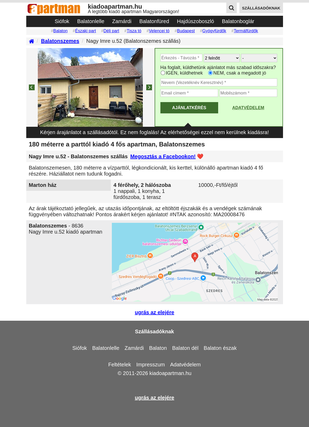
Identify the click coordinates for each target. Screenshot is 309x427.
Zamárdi (121, 21)
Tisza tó (134, 31)
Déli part (111, 31)
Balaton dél (185, 348)
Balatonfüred (154, 21)
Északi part (85, 31)
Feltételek (119, 364)
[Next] (149, 87)
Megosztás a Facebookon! (163, 156)
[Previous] (32, 87)
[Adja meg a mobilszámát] (248, 93)
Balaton (60, 31)
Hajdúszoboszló (195, 21)
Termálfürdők (246, 31)
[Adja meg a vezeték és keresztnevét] (218, 82)
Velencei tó (159, 31)
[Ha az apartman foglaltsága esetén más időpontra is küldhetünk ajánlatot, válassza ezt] (163, 73)
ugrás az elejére (154, 312)
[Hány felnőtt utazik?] (222, 58)
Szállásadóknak (154, 331)
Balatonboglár (238, 21)
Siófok (62, 21)
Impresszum (150, 364)
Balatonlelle (90, 21)
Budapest (186, 31)
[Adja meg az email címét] (189, 93)
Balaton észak (220, 348)
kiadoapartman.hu (170, 373)
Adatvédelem (248, 107)
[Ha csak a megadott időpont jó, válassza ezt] (210, 73)
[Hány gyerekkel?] (259, 58)
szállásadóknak (261, 8)
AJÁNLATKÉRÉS (189, 107)
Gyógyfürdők (214, 31)
